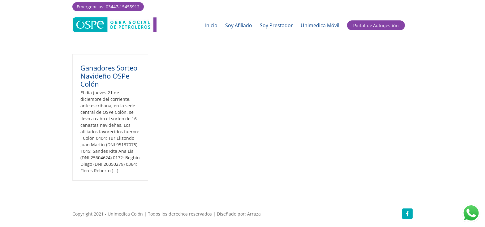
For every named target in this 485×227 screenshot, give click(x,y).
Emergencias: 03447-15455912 (108, 7)
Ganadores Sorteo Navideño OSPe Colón (108, 75)
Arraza (254, 214)
